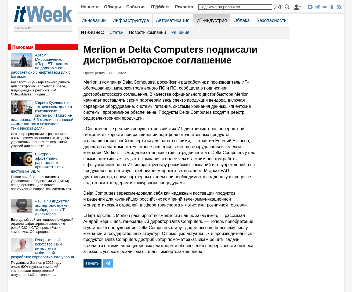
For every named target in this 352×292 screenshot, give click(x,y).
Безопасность (271, 20)
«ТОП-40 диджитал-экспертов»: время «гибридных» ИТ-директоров (53, 207)
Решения (180, 32)
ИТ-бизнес (23, 28)
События (136, 7)
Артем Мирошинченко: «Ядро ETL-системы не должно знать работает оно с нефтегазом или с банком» (41, 66)
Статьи (117, 32)
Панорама (23, 47)
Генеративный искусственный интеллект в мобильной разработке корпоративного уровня (42, 248)
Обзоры (112, 7)
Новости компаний (147, 32)
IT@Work (160, 7)
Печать (92, 263)
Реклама (184, 7)
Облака (241, 20)
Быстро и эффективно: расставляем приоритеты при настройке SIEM (37, 162)
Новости (90, 7)
